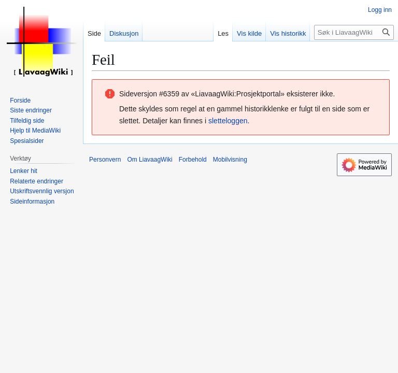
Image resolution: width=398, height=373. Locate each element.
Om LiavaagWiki (149, 159)
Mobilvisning (230, 159)
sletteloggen (228, 121)
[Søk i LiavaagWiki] (354, 32)
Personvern (105, 159)
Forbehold (193, 159)
